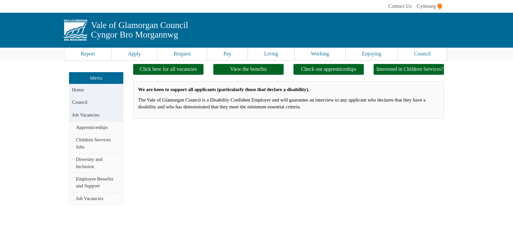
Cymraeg (429, 6)
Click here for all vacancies (168, 69)
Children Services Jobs (93, 143)
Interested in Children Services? (410, 69)
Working (320, 53)
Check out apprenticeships (328, 69)
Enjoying (371, 53)
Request (182, 53)
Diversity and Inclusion (89, 163)
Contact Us (400, 6)
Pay (227, 53)
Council (422, 53)
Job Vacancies (85, 115)
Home (78, 89)
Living (271, 53)
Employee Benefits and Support (95, 182)
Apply (134, 53)
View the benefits (248, 69)
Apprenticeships (92, 127)
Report (88, 53)
